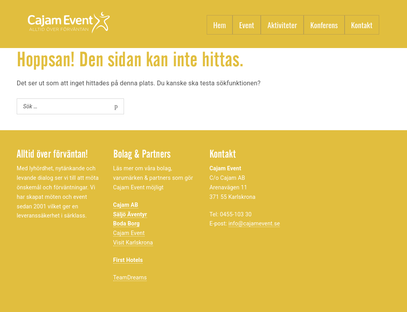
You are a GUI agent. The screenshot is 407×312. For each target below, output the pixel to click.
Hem (219, 24)
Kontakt (361, 24)
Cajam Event (129, 233)
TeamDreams (130, 277)
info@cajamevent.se (254, 223)
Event (246, 24)
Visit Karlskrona (133, 242)
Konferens (324, 24)
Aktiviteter (282, 24)
